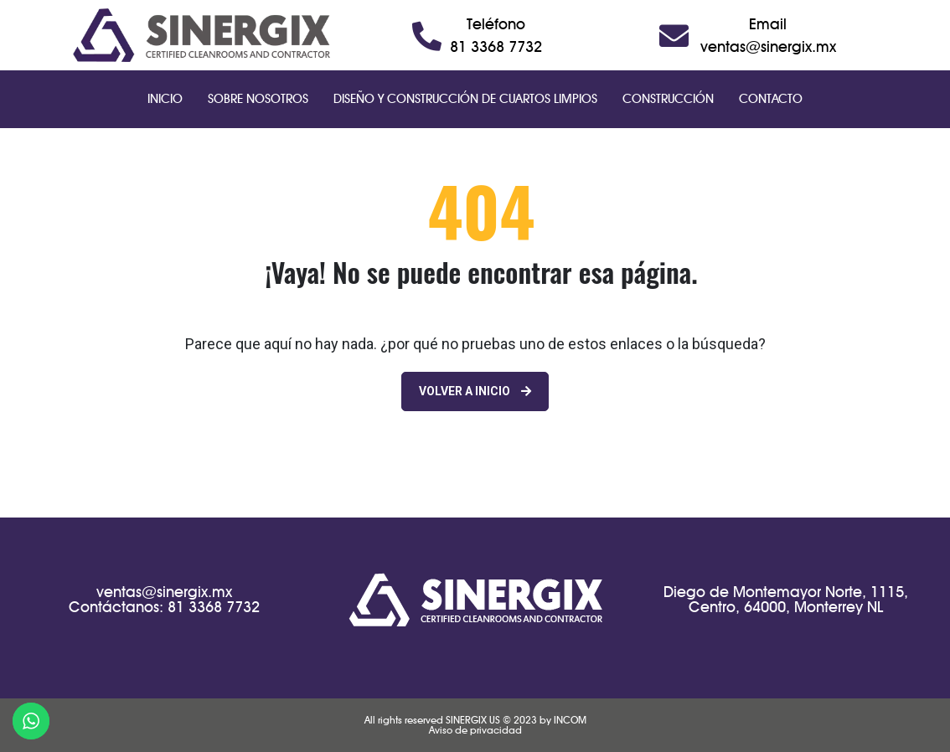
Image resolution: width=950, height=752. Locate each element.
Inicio (165, 98)
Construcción (668, 98)
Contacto (771, 98)
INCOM (570, 719)
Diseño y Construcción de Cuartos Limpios (465, 98)
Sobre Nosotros (258, 98)
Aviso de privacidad (475, 730)
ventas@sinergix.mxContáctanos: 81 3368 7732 (164, 599)
